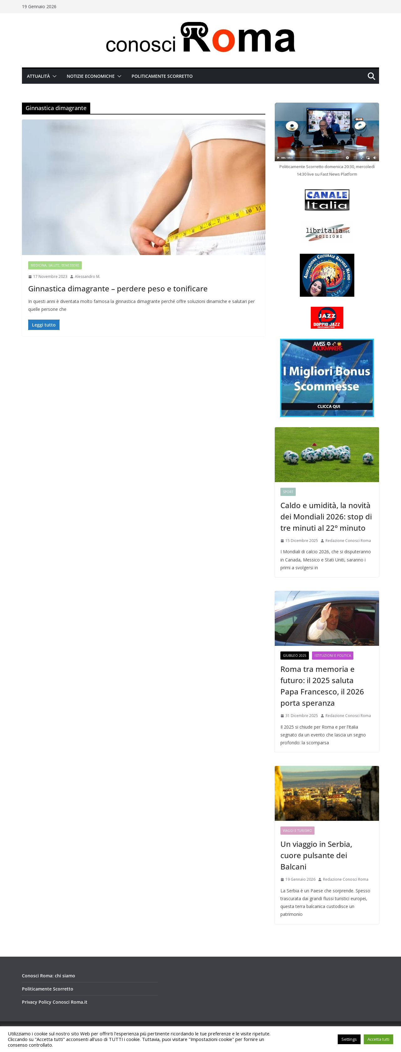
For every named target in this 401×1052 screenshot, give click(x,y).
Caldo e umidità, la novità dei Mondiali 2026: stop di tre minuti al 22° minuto (326, 516)
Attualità (38, 76)
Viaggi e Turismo (297, 830)
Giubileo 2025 (294, 655)
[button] (53, 76)
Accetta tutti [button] (378, 1039)
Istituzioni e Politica (333, 655)
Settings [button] (349, 1039)
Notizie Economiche (91, 76)
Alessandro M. (87, 276)
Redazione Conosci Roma (348, 540)
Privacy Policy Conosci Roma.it (54, 1002)
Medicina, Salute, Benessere (55, 265)
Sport (288, 492)
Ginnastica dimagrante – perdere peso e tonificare (118, 288)
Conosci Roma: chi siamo (48, 976)
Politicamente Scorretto (162, 76)
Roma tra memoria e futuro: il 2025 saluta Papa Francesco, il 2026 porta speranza (322, 686)
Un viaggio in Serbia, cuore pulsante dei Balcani (316, 855)
